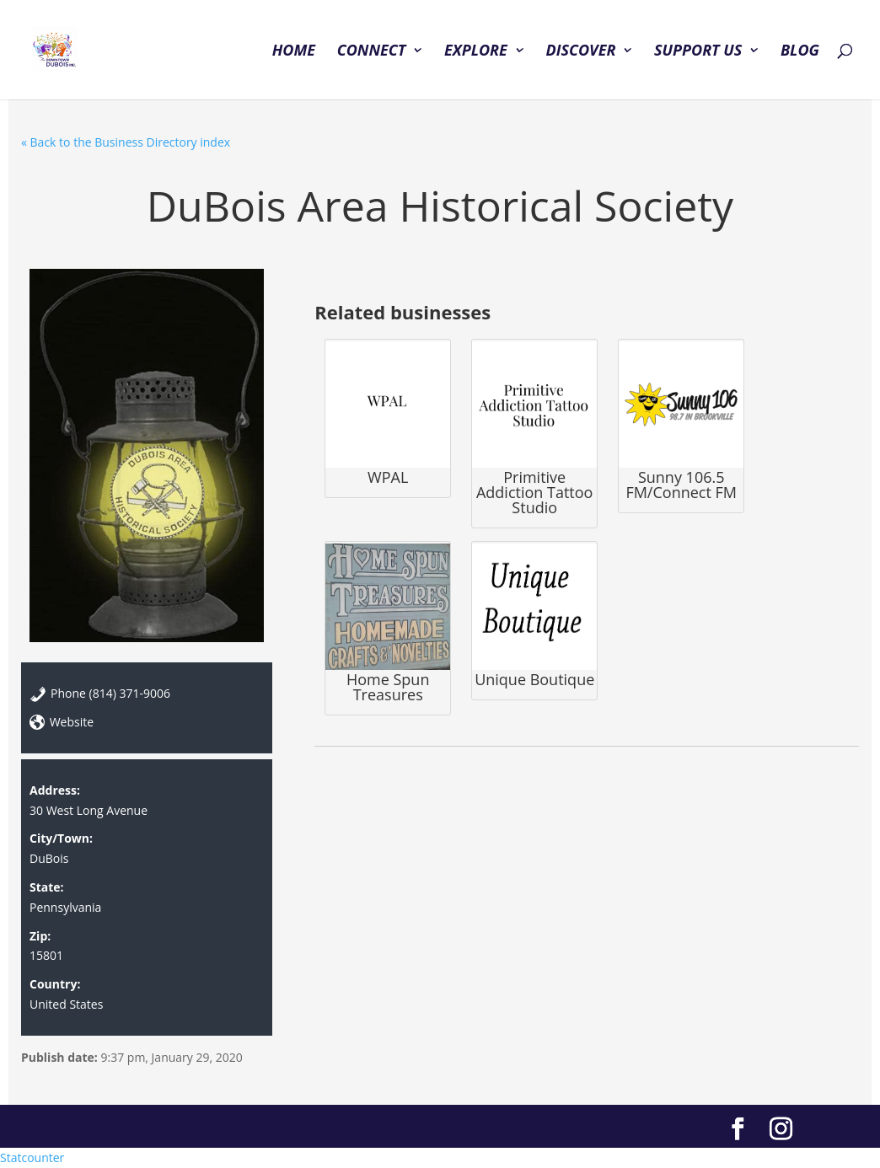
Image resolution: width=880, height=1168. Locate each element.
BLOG (800, 52)
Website (72, 722)
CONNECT (371, 52)
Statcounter (32, 1157)
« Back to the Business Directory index (125, 142)
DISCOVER (580, 52)
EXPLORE (475, 52)
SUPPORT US (698, 52)
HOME (293, 52)
